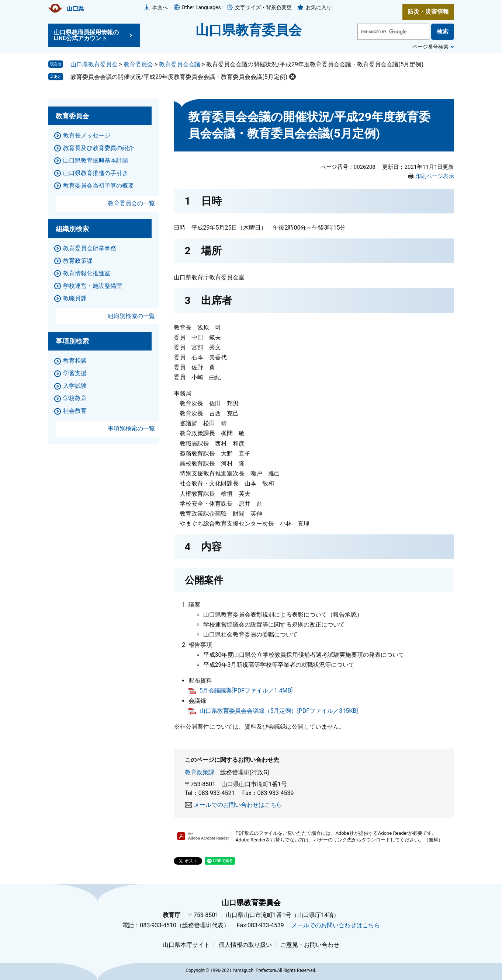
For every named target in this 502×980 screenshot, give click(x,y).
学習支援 (75, 373)
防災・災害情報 (428, 11)
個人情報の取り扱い (245, 945)
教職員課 (75, 298)
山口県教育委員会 (248, 30)
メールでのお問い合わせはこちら (238, 804)
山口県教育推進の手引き (95, 173)
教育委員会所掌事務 (89, 248)
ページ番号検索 (430, 46)
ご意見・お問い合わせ (309, 945)
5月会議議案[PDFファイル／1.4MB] (246, 690)
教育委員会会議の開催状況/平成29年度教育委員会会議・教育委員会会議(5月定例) (179, 76)
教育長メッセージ (86, 135)
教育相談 (75, 360)
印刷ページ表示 (434, 176)
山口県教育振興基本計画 (95, 160)
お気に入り (319, 7)
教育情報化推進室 (86, 273)
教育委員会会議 (179, 64)
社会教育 (75, 410)
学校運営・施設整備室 (92, 285)
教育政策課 (199, 772)
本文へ (160, 7)
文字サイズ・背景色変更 (263, 7)
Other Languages (201, 7)
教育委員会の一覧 (131, 203)
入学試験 (75, 385)
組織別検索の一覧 (131, 316)
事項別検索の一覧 (131, 428)
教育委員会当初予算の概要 (98, 185)
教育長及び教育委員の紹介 (98, 147)
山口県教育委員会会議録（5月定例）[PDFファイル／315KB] (279, 710)
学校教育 (75, 398)
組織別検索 (72, 229)
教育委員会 (138, 64)
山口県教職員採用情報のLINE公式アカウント (86, 35)
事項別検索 (72, 341)
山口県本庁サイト (186, 945)
